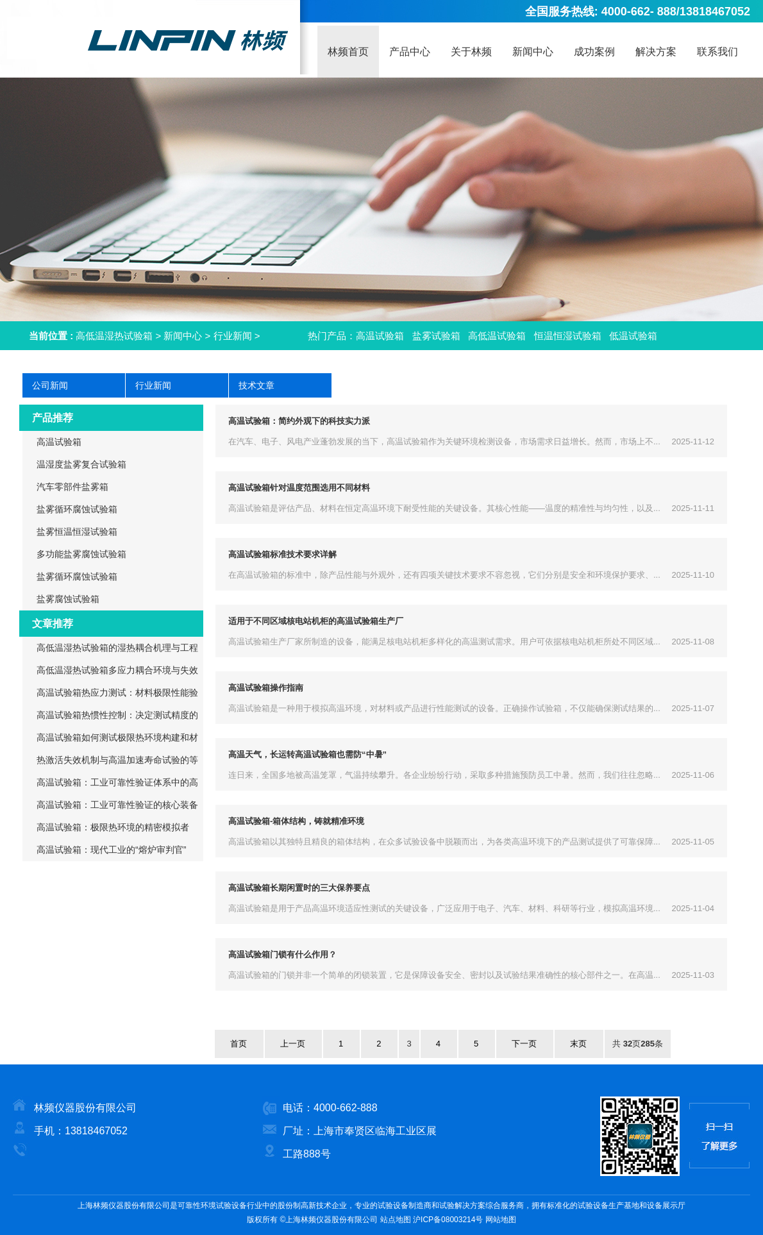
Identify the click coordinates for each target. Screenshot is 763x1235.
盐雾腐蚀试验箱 (68, 599)
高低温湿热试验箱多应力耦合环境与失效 (117, 670)
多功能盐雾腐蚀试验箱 (81, 554)
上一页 (292, 1043)
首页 (238, 1043)
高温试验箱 (380, 335)
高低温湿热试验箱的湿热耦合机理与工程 (117, 648)
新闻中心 (183, 335)
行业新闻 (233, 335)
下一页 (524, 1043)
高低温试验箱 (497, 335)
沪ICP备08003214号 (448, 1219)
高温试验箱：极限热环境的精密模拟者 (113, 827)
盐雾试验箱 (436, 335)
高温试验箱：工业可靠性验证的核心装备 (117, 805)
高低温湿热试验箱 (114, 335)
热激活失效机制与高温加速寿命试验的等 (117, 760)
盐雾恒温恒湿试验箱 (77, 531)
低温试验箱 (633, 335)
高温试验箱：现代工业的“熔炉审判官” (111, 849)
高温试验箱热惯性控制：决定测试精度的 (117, 715)
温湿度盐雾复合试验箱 (81, 464)
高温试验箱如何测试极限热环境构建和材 (117, 737)
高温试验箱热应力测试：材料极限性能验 (117, 692)
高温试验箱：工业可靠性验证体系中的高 (117, 782)
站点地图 (395, 1219)
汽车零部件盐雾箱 (72, 487)
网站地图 (500, 1219)
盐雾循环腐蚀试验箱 (77, 509)
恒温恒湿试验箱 (567, 335)
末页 (578, 1043)
